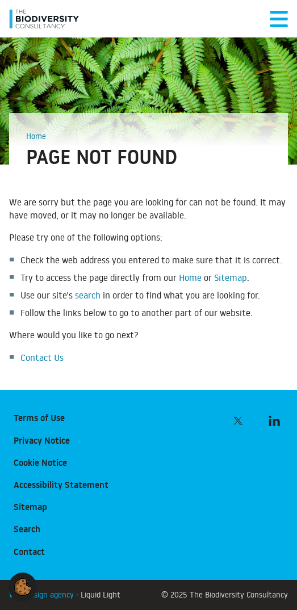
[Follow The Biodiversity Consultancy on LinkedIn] (274, 420)
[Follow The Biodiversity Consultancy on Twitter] (238, 420)
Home (190, 277)
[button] (22, 585)
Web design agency (42, 594)
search (88, 295)
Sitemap (230, 277)
